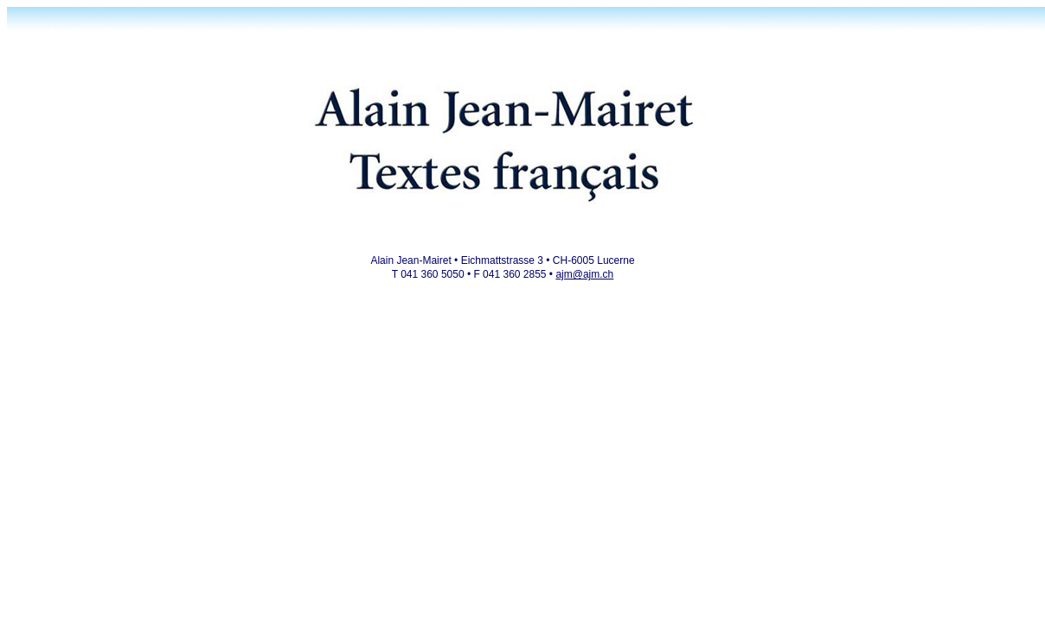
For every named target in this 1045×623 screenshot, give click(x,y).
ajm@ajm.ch (584, 274)
